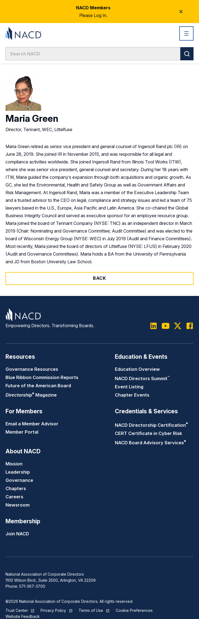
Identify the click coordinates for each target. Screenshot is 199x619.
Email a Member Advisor (31, 423)
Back (99, 278)
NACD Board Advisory (150, 442)
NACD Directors (142, 378)
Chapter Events (132, 395)
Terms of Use (91, 610)
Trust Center (16, 610)
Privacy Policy (53, 610)
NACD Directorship (151, 425)
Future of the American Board (38, 385)
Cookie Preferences (134, 610)
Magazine (31, 395)
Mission (13, 464)
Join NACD (17, 533)
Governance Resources (31, 369)
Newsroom (17, 505)
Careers (14, 496)
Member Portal (21, 432)
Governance (19, 480)
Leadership (17, 472)
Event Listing (129, 386)
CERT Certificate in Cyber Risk (148, 433)
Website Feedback (22, 616)
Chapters (15, 488)
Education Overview (137, 369)
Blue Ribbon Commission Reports (41, 377)
